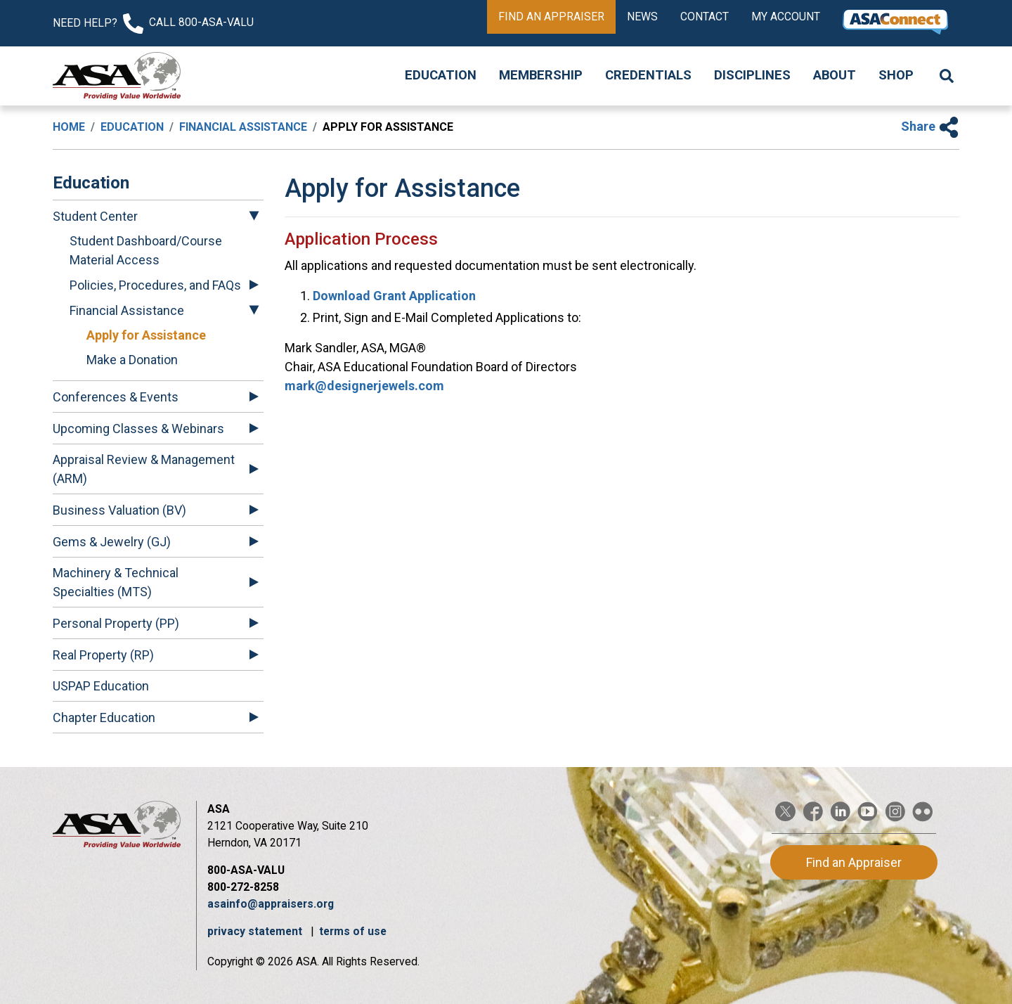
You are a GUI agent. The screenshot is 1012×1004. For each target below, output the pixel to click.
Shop (896, 75)
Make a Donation (132, 359)
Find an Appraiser (551, 16)
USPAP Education (101, 685)
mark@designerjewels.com (364, 385)
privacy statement (256, 931)
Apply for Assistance (146, 335)
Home (69, 127)
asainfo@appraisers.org (270, 903)
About (834, 75)
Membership (541, 75)
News (642, 16)
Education (440, 75)
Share (930, 126)
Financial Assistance (243, 127)
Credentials (648, 75)
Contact (704, 16)
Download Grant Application (394, 295)
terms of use (353, 931)
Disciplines (752, 75)
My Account (785, 16)
